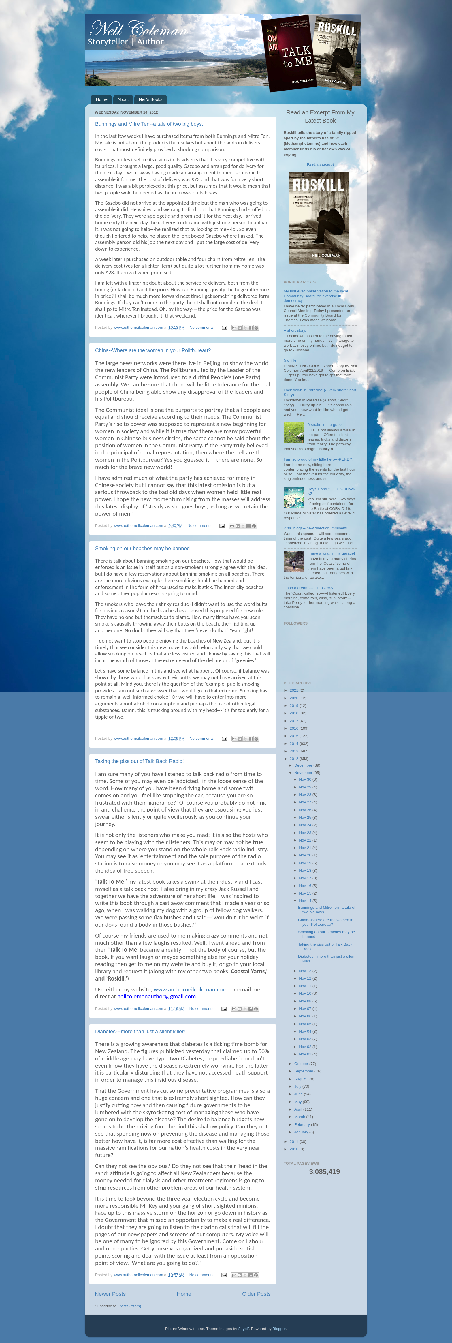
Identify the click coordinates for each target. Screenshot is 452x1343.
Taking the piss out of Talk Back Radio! (139, 761)
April (298, 1109)
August (301, 1079)
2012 (295, 758)
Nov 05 (305, 1024)
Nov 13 (305, 971)
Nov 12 (305, 978)
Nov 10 (305, 993)
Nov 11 (305, 986)
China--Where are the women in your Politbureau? (153, 350)
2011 (295, 1141)
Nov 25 (305, 817)
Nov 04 (305, 1031)
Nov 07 (305, 1008)
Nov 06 (305, 1016)
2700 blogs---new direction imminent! (315, 528)
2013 (295, 751)
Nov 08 (305, 1001)
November (303, 773)
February (302, 1124)
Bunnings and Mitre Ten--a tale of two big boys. (149, 124)
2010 (295, 1149)
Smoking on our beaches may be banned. (143, 548)
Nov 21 (305, 848)
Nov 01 (305, 1054)
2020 (295, 698)
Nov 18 (305, 870)
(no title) (291, 360)
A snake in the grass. (325, 424)
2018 (295, 713)
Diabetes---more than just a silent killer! (140, 1031)
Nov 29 (305, 787)
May (298, 1102)
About (123, 99)
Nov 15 (305, 893)
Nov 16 (305, 886)
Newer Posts (110, 1294)
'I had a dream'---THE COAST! (310, 588)
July (298, 1086)
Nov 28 (305, 794)
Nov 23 (305, 833)
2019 (295, 705)
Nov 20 (305, 855)
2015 (295, 736)
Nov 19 (305, 863)
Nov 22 (305, 840)
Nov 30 (305, 779)
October (301, 1064)
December (303, 765)
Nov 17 (305, 878)
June (299, 1094)
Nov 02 (305, 1047)
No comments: (203, 327)
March (300, 1117)
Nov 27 (305, 802)
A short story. (295, 330)
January (301, 1132)
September (304, 1071)
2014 (295, 743)
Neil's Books (150, 99)
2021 (295, 690)
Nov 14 (305, 901)
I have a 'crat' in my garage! (331, 553)
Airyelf (243, 1329)
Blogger (279, 1329)
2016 (295, 728)
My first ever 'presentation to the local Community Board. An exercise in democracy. (316, 296)
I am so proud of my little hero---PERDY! (318, 459)
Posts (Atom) (130, 1306)
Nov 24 (305, 825)
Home (102, 99)
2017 (295, 721)
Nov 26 (305, 810)
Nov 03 (305, 1039)
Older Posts (256, 1294)
